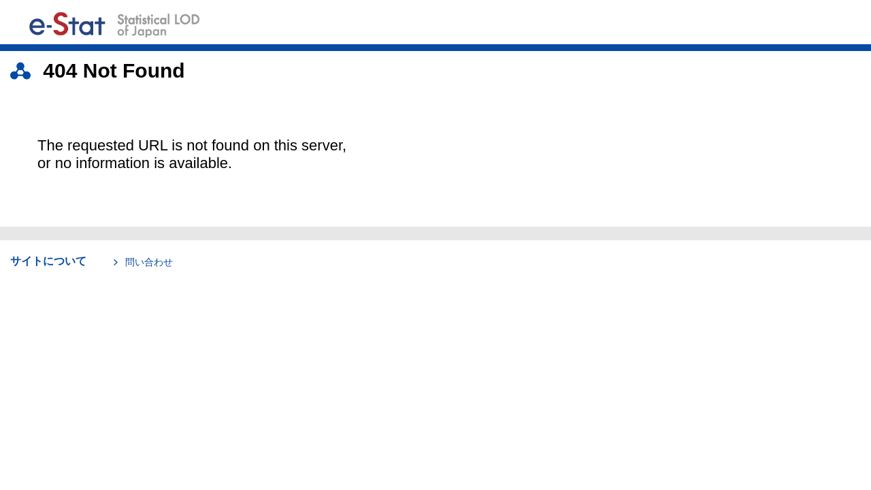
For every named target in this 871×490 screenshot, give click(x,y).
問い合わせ (149, 262)
